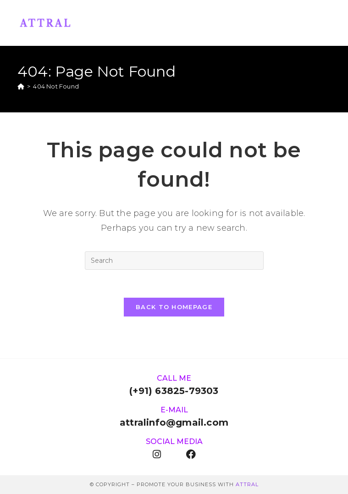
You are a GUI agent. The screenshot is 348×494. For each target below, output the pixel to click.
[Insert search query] (174, 260)
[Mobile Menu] (326, 22)
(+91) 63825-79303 (173, 390)
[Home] (20, 86)
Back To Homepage (174, 307)
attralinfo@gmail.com (174, 422)
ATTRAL (247, 484)
